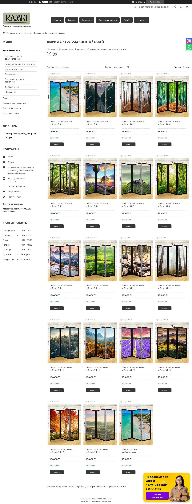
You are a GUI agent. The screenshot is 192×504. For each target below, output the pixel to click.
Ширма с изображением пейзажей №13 (61, 368)
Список (186, 67)
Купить (57, 144)
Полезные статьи (11, 113)
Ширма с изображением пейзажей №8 (169, 205)
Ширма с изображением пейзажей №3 (133, 123)
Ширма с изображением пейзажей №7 (133, 205)
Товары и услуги (14, 33)
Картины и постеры (14, 69)
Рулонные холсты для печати (18, 64)
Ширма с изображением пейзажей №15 (133, 368)
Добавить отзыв (181, 7)
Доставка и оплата (107, 20)
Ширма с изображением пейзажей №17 (61, 450)
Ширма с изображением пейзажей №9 (61, 287)
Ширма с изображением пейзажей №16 (169, 368)
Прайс (127, 20)
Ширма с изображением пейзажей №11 (133, 287)
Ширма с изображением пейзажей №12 (169, 287)
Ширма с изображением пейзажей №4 (169, 123)
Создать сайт (59, 2)
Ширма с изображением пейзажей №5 (61, 205)
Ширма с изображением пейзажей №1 (61, 123)
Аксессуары (10, 74)
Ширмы (27, 33)
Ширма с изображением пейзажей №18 (97, 450)
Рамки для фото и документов (13, 57)
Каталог (141, 20)
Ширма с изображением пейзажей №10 (97, 287)
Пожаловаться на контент (100, 501)
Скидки (71, 20)
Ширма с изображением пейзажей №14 (97, 368)
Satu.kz (108, 499)
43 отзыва (140, 2)
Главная (57, 20)
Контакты (87, 20)
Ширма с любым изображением (129, 450)
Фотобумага (11, 87)
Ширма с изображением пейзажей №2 (97, 123)
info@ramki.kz (14, 191)
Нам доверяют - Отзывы (14, 103)
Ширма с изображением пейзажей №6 (97, 205)
